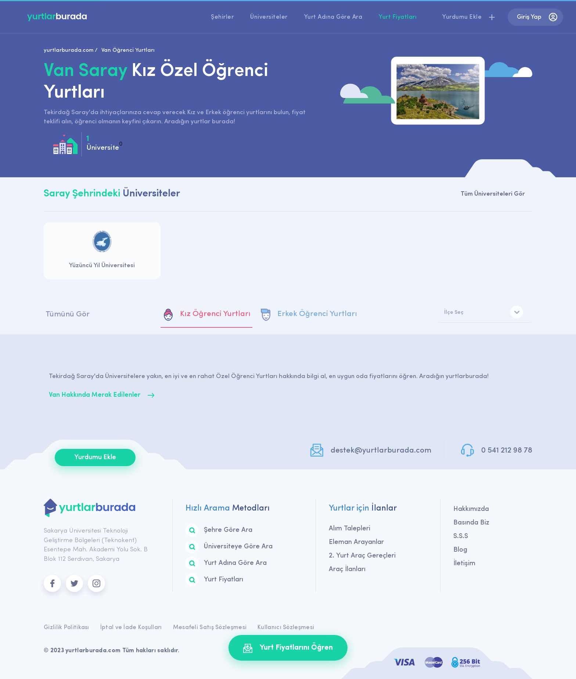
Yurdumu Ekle (95, 457)
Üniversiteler (269, 17)
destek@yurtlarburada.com (381, 450)
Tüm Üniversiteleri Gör (493, 194)
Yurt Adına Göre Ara (333, 17)
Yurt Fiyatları (398, 17)
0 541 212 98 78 (506, 450)
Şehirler (222, 17)
